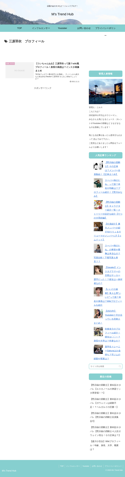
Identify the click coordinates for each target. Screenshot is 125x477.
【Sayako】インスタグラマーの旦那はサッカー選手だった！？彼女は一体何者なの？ (108, 275)
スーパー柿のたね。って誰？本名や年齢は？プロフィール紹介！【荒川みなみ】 (108, 188)
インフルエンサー (73, 466)
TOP (62, 466)
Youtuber (85, 466)
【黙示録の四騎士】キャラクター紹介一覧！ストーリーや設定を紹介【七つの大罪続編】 (108, 210)
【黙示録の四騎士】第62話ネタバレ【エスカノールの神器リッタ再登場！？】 (105, 389)
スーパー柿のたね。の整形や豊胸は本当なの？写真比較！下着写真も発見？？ (107, 253)
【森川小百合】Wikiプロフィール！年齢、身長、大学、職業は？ (105, 445)
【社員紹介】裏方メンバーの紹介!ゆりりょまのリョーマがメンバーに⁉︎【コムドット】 (107, 232)
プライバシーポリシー (113, 466)
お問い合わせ (97, 466)
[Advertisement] (42, 51)
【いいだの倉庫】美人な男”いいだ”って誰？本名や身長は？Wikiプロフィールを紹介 (108, 297)
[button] (120, 366)
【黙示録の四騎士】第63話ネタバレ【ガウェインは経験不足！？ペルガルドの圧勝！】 (105, 403)
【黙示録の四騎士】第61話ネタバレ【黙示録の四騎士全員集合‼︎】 (105, 417)
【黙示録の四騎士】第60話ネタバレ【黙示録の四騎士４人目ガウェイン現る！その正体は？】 (105, 431)
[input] (105, 366)
